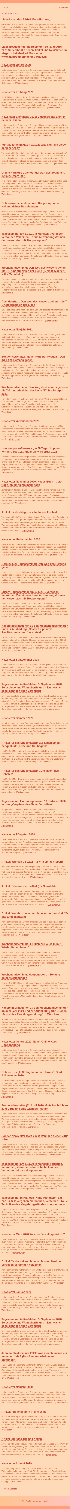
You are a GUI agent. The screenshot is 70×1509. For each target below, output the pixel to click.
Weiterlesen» (22, 83)
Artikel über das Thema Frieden (21, 1438)
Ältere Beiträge (9, 1489)
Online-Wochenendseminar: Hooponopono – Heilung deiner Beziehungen (30, 205)
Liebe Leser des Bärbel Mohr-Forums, (25, 19)
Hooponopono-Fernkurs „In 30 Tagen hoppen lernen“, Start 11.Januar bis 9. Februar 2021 (30, 450)
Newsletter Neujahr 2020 (17, 1387)
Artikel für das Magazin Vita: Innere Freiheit (29, 512)
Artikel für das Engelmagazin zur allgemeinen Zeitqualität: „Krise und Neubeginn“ (30, 744)
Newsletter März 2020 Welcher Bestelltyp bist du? (33, 1234)
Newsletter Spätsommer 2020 (20, 659)
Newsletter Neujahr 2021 (17, 329)
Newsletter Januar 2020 (16, 1292)
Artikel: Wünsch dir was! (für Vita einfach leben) (32, 861)
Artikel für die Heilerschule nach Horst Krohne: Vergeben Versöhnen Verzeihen (31, 1263)
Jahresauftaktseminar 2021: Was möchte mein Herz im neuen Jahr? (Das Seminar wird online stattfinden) (34, 1356)
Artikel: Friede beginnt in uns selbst (24, 1411)
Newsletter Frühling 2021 (17, 92)
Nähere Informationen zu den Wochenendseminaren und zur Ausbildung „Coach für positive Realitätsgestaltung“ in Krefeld (34, 629)
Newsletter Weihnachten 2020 (20, 421)
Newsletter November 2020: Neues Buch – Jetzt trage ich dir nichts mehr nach (31, 483)
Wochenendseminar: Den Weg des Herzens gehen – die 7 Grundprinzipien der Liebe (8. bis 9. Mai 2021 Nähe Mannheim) (34, 271)
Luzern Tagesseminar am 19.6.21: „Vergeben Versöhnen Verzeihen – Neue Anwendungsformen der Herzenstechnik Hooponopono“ (33, 595)
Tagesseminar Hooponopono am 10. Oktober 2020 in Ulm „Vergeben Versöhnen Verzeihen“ (33, 803)
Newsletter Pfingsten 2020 (18, 834)
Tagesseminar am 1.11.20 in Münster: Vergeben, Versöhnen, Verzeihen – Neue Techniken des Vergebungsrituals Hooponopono (32, 1167)
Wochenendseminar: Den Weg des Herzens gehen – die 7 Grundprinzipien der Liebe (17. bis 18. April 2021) (34, 390)
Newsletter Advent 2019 (16, 1463)
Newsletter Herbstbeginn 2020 (20, 539)
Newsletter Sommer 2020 (17, 718)
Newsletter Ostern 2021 (16, 64)
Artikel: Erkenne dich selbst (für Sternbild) (28, 886)
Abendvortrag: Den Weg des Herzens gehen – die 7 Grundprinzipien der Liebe (34, 303)
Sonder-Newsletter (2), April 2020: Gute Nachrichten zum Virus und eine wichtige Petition (34, 1107)
